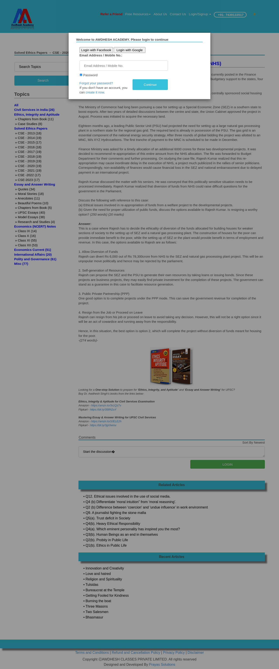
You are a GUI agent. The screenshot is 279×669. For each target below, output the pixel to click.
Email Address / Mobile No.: (101, 55)
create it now (95, 92)
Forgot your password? (96, 83)
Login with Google (130, 50)
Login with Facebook (96, 50)
